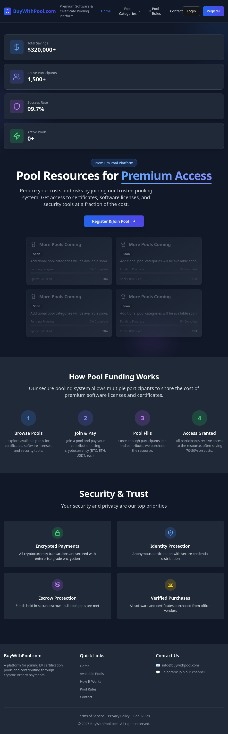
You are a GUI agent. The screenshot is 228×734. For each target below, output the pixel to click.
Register (213, 11)
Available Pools (92, 673)
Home (106, 11)
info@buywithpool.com (180, 665)
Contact (86, 697)
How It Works (90, 681)
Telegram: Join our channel (183, 672)
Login (191, 11)
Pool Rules (88, 689)
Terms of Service (91, 716)
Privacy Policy (118, 716)
